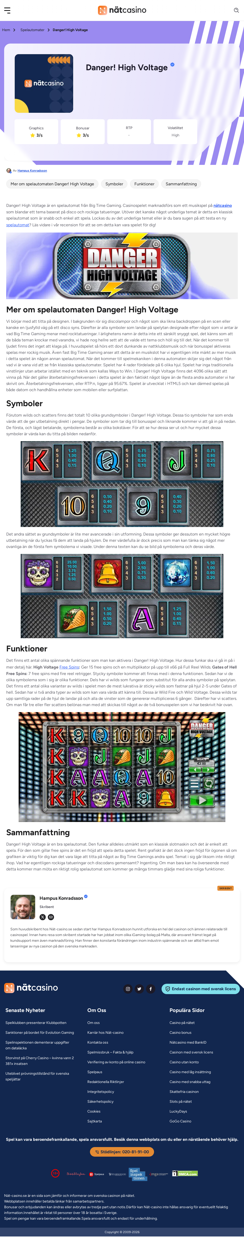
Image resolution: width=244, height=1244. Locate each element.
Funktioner (144, 183)
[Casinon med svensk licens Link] (191, 1052)
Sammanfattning (181, 183)
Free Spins (69, 667)
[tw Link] (43, 917)
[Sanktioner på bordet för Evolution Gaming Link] (39, 1033)
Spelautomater (32, 30)
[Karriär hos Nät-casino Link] (105, 1033)
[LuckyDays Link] (178, 1111)
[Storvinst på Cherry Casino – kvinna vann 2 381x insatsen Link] (39, 1061)
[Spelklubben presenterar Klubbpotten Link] (35, 1023)
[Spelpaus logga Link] (96, 1174)
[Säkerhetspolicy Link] (100, 1102)
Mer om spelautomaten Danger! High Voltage (52, 183)
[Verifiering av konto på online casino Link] (116, 1062)
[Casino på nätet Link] (182, 1023)
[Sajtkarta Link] (94, 1121)
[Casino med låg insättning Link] (190, 1072)
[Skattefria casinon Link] (184, 1092)
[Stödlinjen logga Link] (76, 1174)
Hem (6, 30)
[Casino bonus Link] (181, 1033)
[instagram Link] (128, 989)
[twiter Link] (139, 989)
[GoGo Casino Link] (180, 1121)
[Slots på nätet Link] (181, 1102)
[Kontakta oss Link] (97, 1042)
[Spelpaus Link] (94, 1072)
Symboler (114, 183)
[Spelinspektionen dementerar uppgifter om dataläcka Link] (39, 1045)
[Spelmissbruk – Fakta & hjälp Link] (110, 1052)
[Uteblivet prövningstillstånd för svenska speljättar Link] (39, 1076)
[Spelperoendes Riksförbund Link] (117, 1174)
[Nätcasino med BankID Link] (188, 1042)
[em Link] (51, 917)
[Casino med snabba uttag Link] (190, 1082)
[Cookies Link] (94, 1111)
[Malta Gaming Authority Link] (158, 1174)
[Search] (233, 10)
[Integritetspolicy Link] (100, 1092)
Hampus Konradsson (32, 170)
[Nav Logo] (122, 10)
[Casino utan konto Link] (184, 1062)
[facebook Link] (150, 989)
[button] (10, 10)
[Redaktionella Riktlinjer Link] (105, 1082)
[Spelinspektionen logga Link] (138, 1174)
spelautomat (17, 224)
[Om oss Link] (93, 1023)
